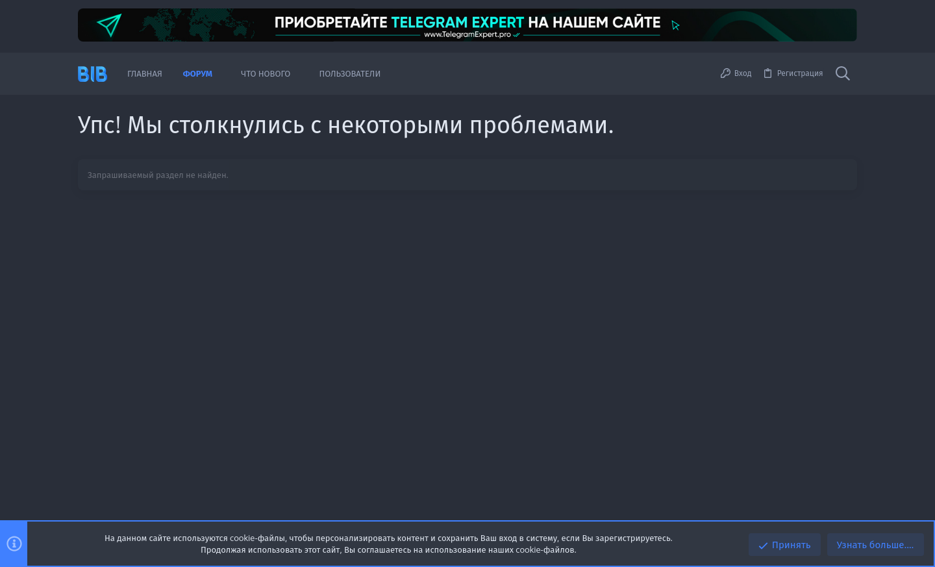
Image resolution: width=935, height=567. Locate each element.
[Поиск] (843, 74)
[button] (222, 73)
